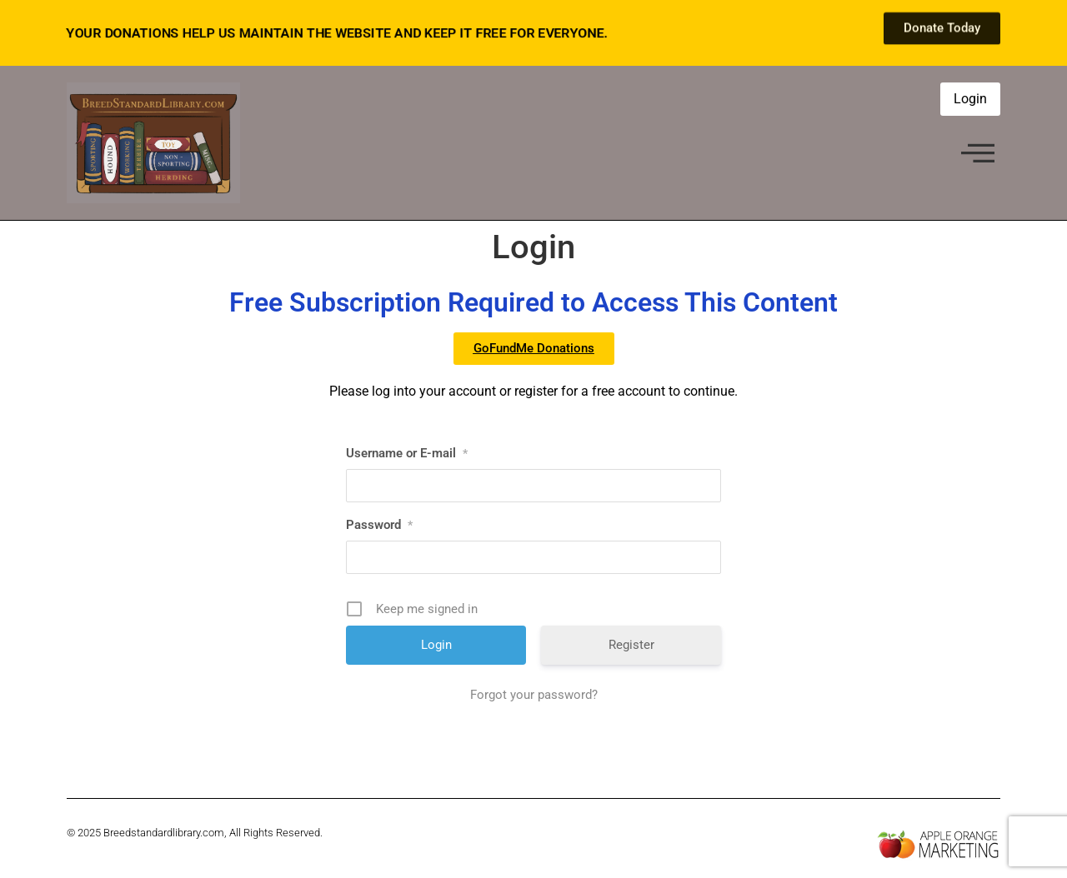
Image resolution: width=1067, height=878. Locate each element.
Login (970, 99)
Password (379, 525)
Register (631, 644)
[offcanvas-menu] (977, 154)
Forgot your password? (534, 694)
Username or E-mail (407, 453)
